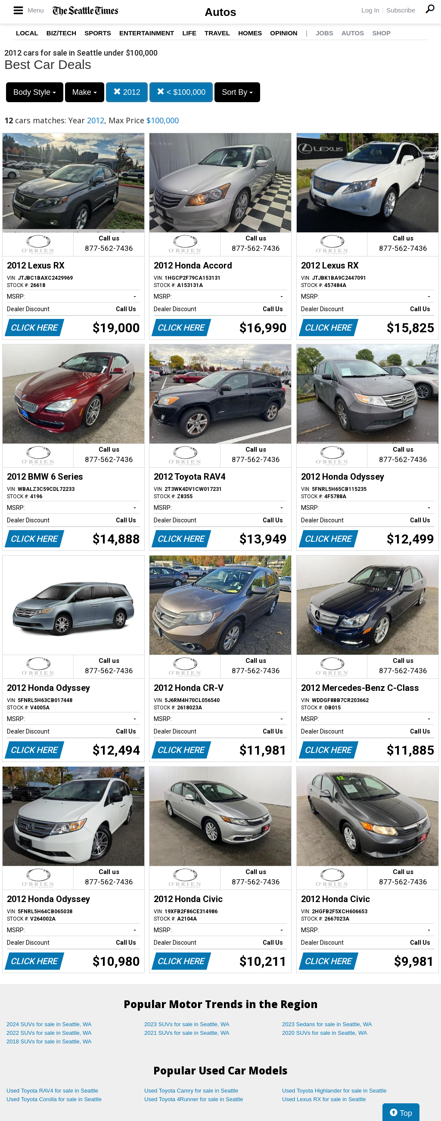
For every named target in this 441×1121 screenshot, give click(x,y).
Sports (97, 33)
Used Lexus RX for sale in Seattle (324, 1099)
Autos (220, 12)
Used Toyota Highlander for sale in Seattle (334, 1090)
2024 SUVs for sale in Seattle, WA (49, 1024)
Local (27, 33)
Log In (370, 10)
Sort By (237, 92)
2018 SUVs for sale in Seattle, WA (49, 1041)
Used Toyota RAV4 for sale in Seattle (52, 1090)
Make (84, 92)
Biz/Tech (61, 33)
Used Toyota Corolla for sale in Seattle (54, 1099)
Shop (381, 33)
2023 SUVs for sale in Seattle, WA (187, 1024)
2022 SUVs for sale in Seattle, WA (49, 1033)
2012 (126, 92)
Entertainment (146, 33)
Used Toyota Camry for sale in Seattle (191, 1090)
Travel (217, 33)
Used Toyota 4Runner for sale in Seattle (193, 1099)
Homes (250, 33)
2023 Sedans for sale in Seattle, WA (327, 1024)
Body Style (34, 92)
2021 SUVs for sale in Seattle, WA (187, 1033)
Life (189, 33)
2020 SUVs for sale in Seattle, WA (324, 1033)
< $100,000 (181, 92)
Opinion (283, 33)
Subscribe (400, 10)
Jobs (324, 33)
